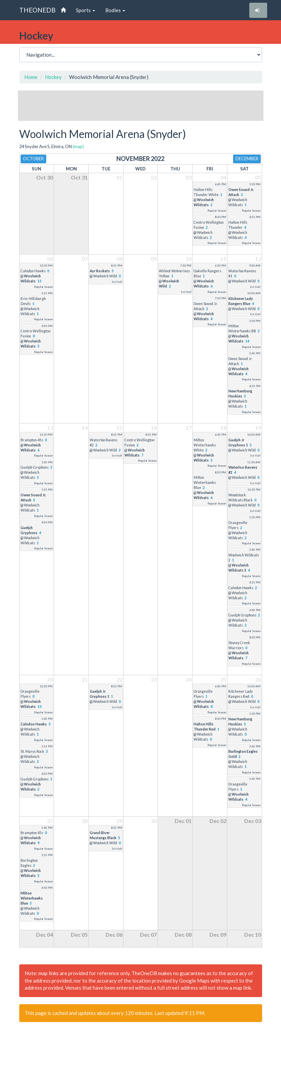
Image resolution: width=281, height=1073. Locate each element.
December (246, 158)
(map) (78, 146)
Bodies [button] (115, 10)
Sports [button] (85, 10)
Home (30, 77)
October (33, 158)
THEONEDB (37, 10)
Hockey (53, 77)
